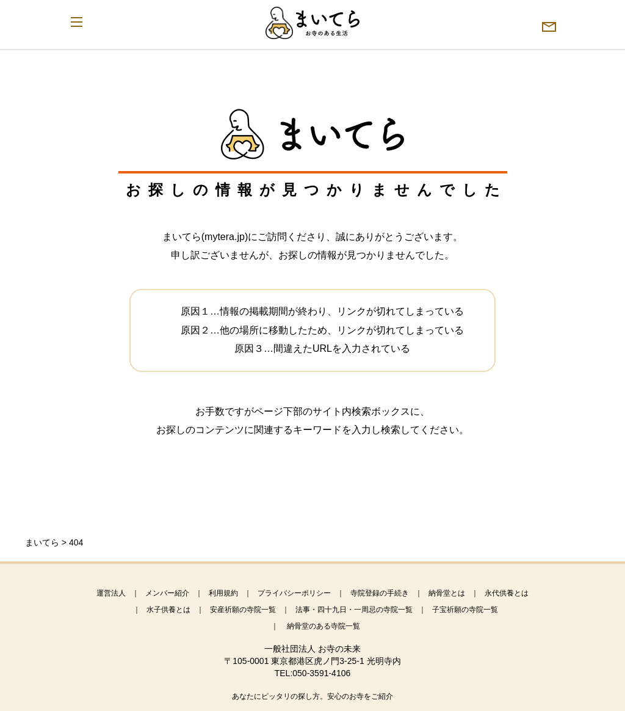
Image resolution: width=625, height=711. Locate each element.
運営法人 (111, 593)
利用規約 (223, 593)
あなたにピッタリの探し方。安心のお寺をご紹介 (312, 696)
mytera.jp (224, 237)
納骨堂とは (446, 593)
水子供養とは (168, 609)
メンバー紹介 (167, 593)
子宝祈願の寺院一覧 (465, 609)
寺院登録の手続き (379, 593)
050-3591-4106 (321, 673)
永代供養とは (507, 593)
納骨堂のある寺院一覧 (323, 626)
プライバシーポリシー (294, 593)
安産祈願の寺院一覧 (243, 609)
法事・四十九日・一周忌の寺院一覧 (354, 609)
